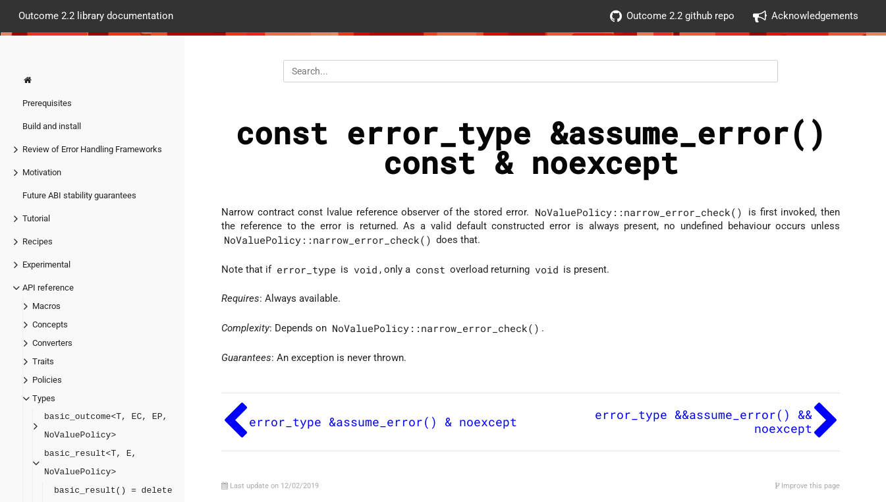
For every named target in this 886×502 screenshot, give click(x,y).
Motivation (41, 172)
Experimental (46, 264)
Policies (47, 380)
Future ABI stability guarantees (79, 195)
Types (43, 398)
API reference (48, 288)
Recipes (37, 241)
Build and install (51, 126)
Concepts (50, 324)
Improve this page (807, 486)
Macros (46, 306)
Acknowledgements (805, 16)
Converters (52, 343)
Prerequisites (47, 103)
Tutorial (36, 218)
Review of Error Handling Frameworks (92, 149)
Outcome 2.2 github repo (672, 16)
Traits (43, 361)
